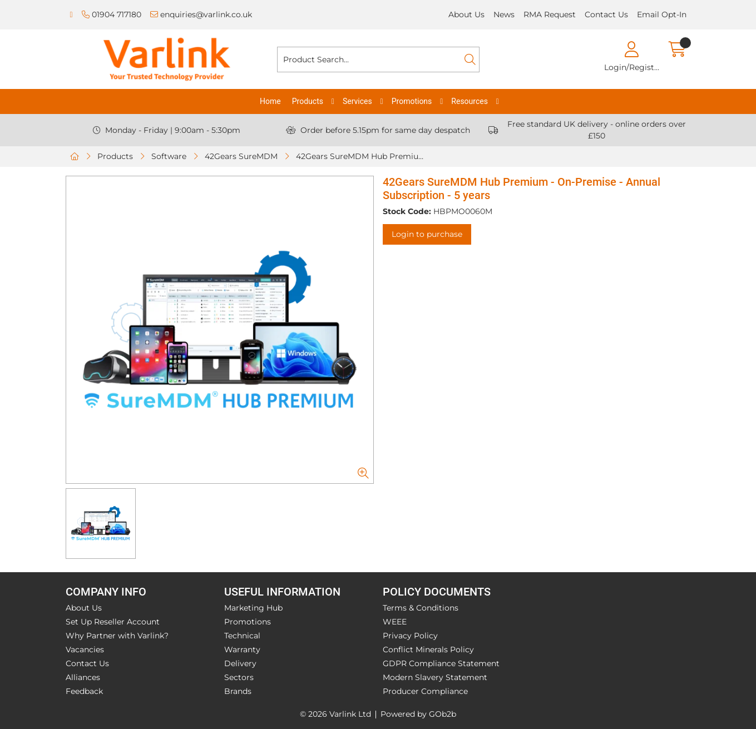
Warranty (242, 649)
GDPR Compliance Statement (441, 663)
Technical (242, 636)
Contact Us (606, 14)
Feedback (84, 691)
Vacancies (85, 649)
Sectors (239, 677)
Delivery (240, 663)
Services (357, 101)
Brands (237, 691)
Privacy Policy (410, 636)
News (504, 14)
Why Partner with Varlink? (117, 636)
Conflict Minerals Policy (428, 649)
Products (307, 101)
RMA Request (549, 14)
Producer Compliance (425, 691)
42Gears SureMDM (241, 156)
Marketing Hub (253, 608)
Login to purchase (427, 234)
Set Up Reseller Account (113, 622)
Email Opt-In (661, 14)
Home (270, 101)
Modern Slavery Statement (435, 677)
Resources (469, 101)
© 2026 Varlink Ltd (335, 714)
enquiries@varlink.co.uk (201, 14)
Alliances (83, 677)
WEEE (395, 622)
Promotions (412, 101)
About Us (466, 14)
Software (168, 156)
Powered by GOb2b (418, 714)
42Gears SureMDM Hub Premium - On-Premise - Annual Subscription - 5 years (363, 156)
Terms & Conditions (420, 608)
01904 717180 (111, 14)
